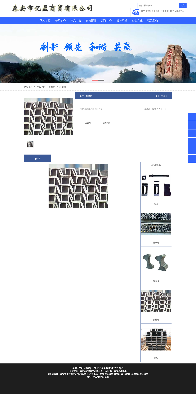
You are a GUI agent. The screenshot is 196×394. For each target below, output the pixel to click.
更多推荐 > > (161, 96)
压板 (156, 204)
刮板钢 (156, 281)
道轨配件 (91, 20)
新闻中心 (106, 20)
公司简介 (60, 20)
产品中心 (76, 20)
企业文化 (137, 20)
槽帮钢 (156, 242)
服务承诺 (122, 20)
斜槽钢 (52, 87)
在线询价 (106, 123)
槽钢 (156, 358)
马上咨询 (87, 123)
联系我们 (152, 20)
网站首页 (45, 20)
